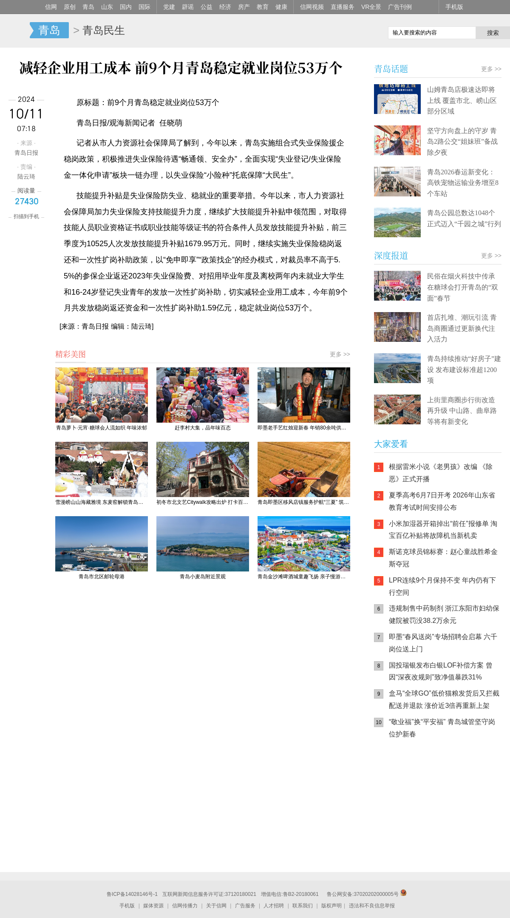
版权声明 (331, 906)
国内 (126, 6)
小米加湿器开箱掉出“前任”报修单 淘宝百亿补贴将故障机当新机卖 (443, 530)
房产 (244, 6)
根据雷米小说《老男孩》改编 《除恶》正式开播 (441, 473)
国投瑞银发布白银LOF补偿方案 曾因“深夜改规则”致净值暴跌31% (441, 671)
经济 (225, 6)
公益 (206, 6)
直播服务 (342, 6)
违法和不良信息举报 (372, 906)
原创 (70, 6)
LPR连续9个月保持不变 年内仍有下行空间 (442, 586)
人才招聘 (274, 906)
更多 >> (340, 354)
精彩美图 (70, 353)
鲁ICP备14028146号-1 (132, 894)
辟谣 (188, 6)
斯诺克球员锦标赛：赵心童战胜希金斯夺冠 (443, 558)
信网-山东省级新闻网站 (15, 30)
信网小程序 (450, 800)
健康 (281, 6)
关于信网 (216, 906)
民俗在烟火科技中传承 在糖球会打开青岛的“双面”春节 (462, 287)
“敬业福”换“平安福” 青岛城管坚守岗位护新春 (442, 728)
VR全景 (371, 6)
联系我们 (302, 906)
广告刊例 (400, 6)
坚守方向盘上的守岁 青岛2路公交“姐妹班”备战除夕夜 (462, 141)
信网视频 (312, 6)
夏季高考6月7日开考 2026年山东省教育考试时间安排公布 (442, 501)
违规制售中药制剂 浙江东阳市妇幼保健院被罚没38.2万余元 (444, 614)
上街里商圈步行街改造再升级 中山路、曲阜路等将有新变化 (462, 410)
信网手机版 (399, 800)
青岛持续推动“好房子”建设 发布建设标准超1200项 (464, 369)
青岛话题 (391, 69)
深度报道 (391, 255)
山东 (107, 6)
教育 (263, 6)
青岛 (88, 6)
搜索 (493, 32)
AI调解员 (450, 834)
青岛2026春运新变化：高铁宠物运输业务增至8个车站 (463, 182)
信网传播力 (185, 906)
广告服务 (245, 906)
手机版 (454, 6)
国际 (144, 6)
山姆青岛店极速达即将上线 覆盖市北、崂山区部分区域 (462, 100)
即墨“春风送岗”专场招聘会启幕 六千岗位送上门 (443, 643)
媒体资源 (153, 906)
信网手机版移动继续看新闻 (338, 31)
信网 (51, 6)
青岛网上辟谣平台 (399, 834)
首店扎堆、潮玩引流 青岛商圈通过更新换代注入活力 (462, 328)
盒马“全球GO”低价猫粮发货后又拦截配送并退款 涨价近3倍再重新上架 (444, 699)
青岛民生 (103, 30)
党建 (169, 6)
